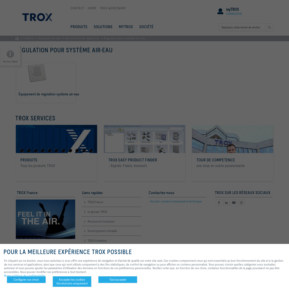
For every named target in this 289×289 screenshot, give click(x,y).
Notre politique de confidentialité (24, 276)
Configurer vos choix (26, 279)
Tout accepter (117, 279)
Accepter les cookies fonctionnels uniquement (72, 281)
